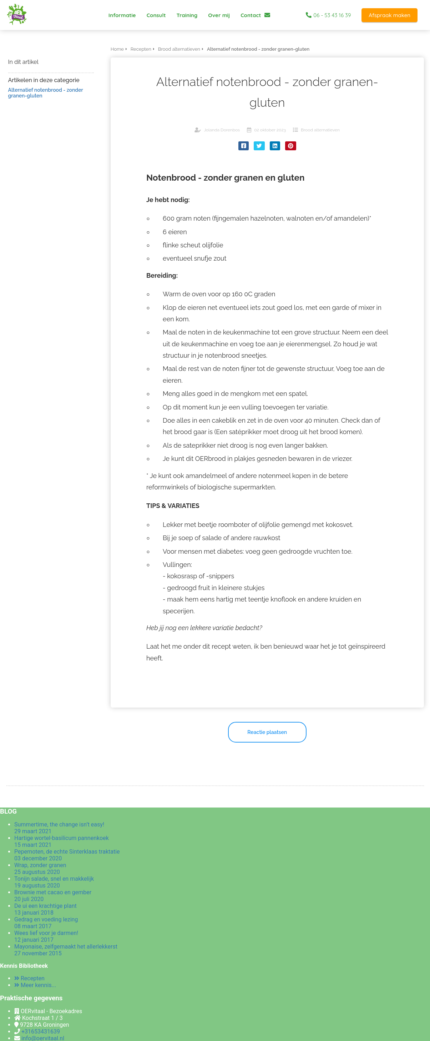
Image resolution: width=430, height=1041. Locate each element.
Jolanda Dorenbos (222, 129)
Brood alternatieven (320, 129)
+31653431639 (40, 1031)
